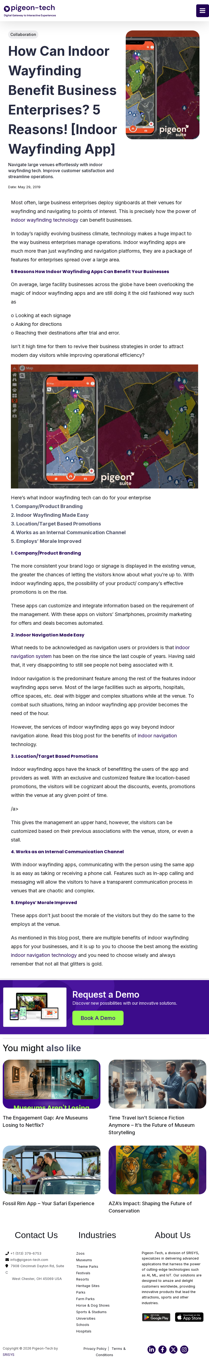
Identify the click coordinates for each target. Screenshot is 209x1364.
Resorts (82, 1280)
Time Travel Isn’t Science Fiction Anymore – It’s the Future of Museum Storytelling (152, 1125)
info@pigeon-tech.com (29, 1260)
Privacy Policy (95, 1349)
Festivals (83, 1273)
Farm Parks (85, 1299)
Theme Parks (87, 1267)
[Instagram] (184, 1350)
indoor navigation (157, 736)
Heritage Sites (88, 1286)
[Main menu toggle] (202, 10)
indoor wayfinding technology (44, 220)
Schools (82, 1325)
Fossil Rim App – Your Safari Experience (48, 1204)
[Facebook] (162, 1350)
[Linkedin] (151, 1350)
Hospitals (83, 1332)
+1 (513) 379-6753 (25, 1254)
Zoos (80, 1254)
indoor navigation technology (44, 955)
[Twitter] (173, 1350)
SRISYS (8, 1355)
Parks (80, 1293)
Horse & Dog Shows (93, 1306)
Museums (84, 1260)
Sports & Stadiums (91, 1312)
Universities (86, 1319)
